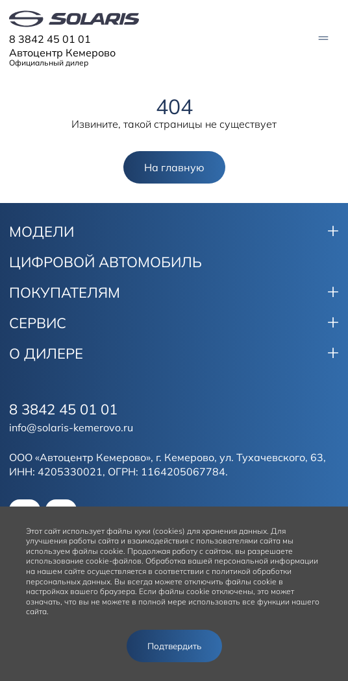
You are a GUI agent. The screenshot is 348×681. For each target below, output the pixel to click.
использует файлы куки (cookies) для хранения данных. (165, 531)
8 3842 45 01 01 (50, 38)
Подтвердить (174, 646)
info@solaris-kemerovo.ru (71, 427)
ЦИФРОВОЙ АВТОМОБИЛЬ (105, 262)
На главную (174, 167)
